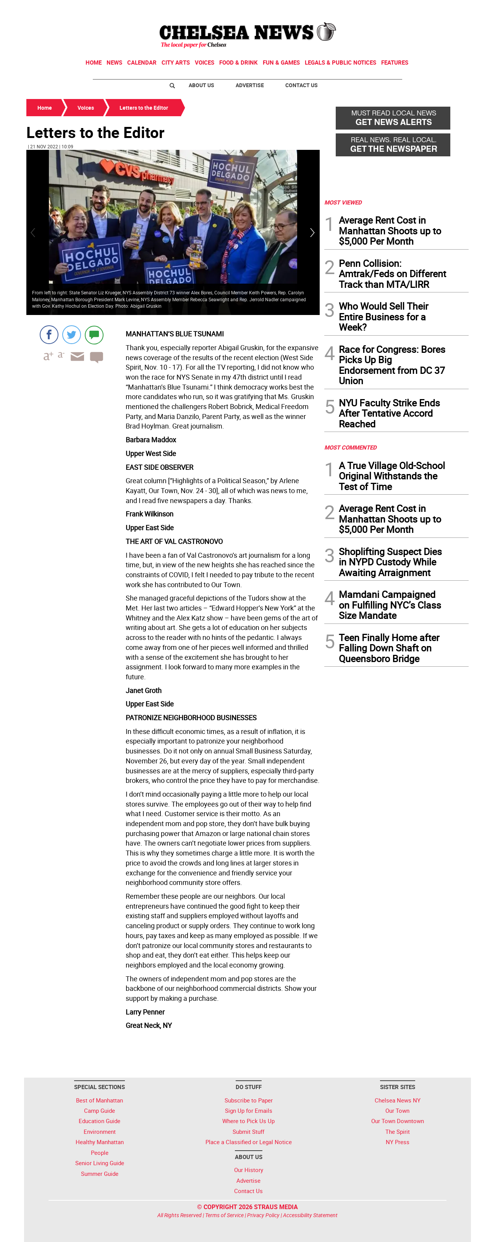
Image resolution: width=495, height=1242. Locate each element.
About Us (201, 85)
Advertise (250, 85)
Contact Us (301, 85)
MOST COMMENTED (350, 447)
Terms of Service (224, 1215)
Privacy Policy (263, 1215)
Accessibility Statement (310, 1215)
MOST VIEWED (343, 202)
